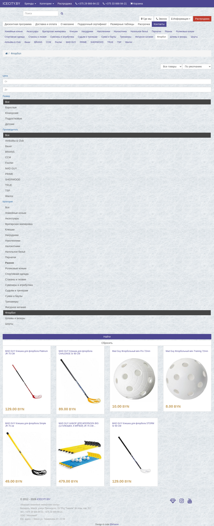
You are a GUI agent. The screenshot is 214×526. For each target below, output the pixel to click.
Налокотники (120, 31)
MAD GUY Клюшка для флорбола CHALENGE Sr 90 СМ (75, 352)
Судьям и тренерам (87, 37)
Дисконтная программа (18, 24)
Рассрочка (144, 24)
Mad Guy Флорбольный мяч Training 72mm (187, 351)
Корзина (136, 3)
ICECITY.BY (11, 3)
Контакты (159, 24)
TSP (119, 42)
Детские (9, 124)
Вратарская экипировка (54, 31)
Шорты (194, 37)
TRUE (110, 42)
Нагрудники (87, 31)
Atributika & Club (13, 42)
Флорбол (161, 37)
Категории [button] (47, 3)
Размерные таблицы (122, 24)
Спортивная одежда (15, 37)
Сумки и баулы (108, 37)
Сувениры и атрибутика (62, 37)
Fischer (58, 42)
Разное (168, 31)
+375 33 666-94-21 (115, 3)
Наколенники (103, 31)
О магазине (67, 24)
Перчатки (156, 31)
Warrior (128, 42)
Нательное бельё (139, 31)
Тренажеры (125, 37)
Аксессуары (32, 31)
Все (7, 101)
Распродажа (65, 3)
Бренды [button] (30, 3)
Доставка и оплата (46, 24)
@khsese (114, 524)
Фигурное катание (144, 37)
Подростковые (13, 118)
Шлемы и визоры (178, 37)
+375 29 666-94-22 (87, 3)
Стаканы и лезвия (37, 37)
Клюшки (74, 31)
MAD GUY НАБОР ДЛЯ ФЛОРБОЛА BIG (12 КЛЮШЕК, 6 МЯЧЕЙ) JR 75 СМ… (79, 424)
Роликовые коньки (185, 31)
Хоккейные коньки (14, 31)
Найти (107, 336)
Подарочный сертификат (92, 24)
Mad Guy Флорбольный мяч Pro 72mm (131, 351)
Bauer (27, 42)
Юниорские (11, 113)
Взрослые (11, 107)
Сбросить (106, 342)
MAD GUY (71, 42)
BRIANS (38, 42)
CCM (48, 42)
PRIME (83, 42)
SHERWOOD (97, 42)
